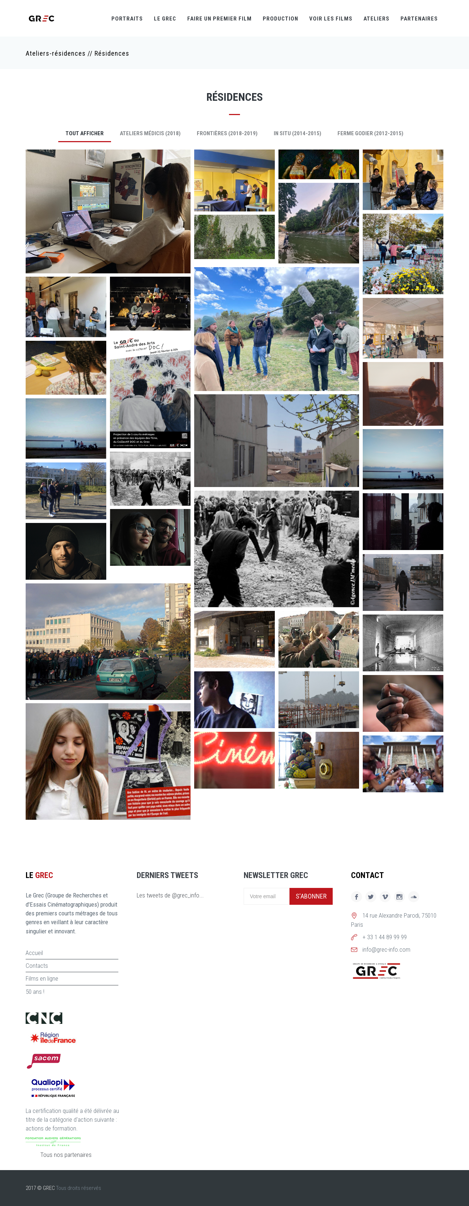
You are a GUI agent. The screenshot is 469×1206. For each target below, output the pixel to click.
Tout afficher (85, 133)
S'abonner (311, 896)
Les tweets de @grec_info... (170, 895)
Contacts (37, 965)
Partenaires (419, 18)
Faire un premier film (219, 18)
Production (280, 18)
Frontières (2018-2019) (227, 133)
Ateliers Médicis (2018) (150, 133)
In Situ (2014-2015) (297, 133)
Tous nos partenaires (66, 1154)
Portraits (127, 18)
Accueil (34, 952)
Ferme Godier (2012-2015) (370, 133)
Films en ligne (42, 978)
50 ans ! (35, 991)
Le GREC (165, 18)
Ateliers (376, 18)
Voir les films (330, 18)
